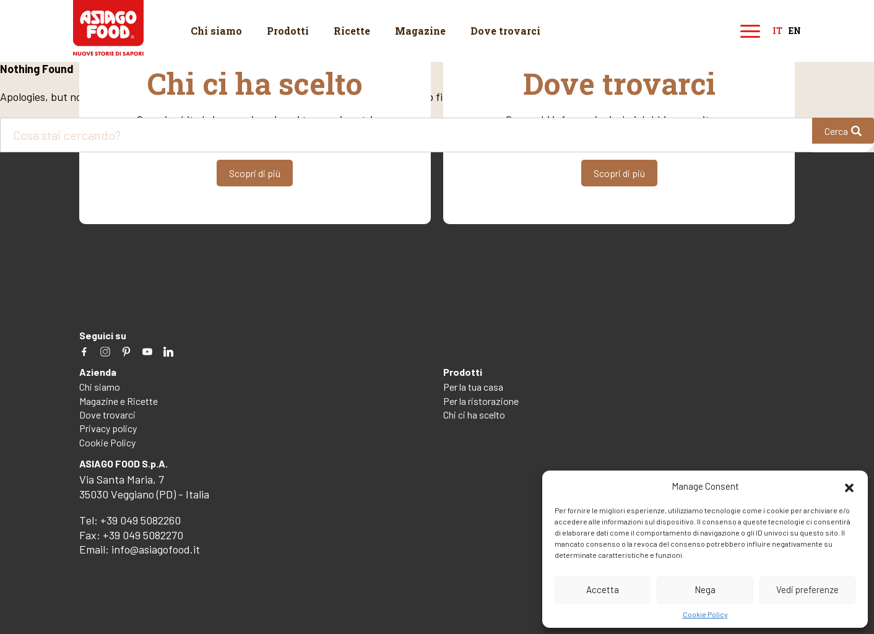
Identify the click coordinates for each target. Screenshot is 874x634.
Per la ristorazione (481, 401)
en (795, 31)
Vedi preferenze (807, 589)
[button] (849, 486)
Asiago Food (108, 28)
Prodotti (288, 30)
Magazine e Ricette (118, 401)
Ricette (352, 30)
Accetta (602, 589)
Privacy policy (108, 428)
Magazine (420, 30)
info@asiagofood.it (155, 549)
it (777, 31)
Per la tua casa (473, 387)
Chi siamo (216, 30)
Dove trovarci (505, 30)
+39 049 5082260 (140, 520)
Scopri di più (254, 173)
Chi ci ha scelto (474, 414)
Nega (705, 589)
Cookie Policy (705, 614)
